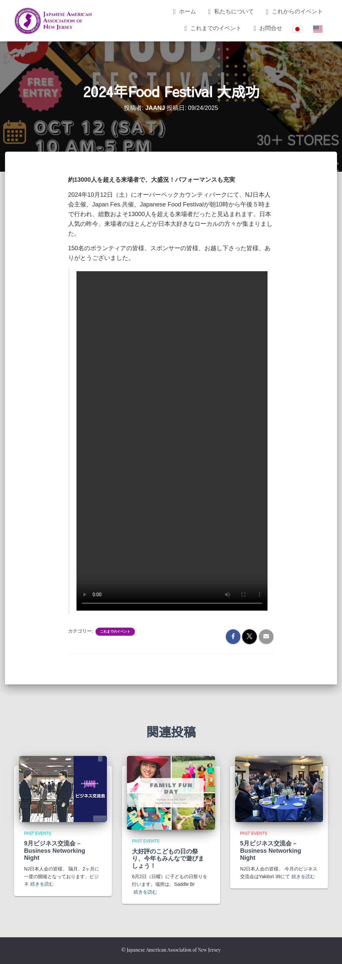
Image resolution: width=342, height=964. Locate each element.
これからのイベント (293, 11)
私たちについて (230, 11)
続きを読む (42, 884)
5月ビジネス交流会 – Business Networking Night (270, 850)
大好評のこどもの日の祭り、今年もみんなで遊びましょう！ (168, 858)
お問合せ (266, 28)
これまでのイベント (211, 28)
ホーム (183, 11)
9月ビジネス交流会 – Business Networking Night (54, 850)
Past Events (37, 833)
